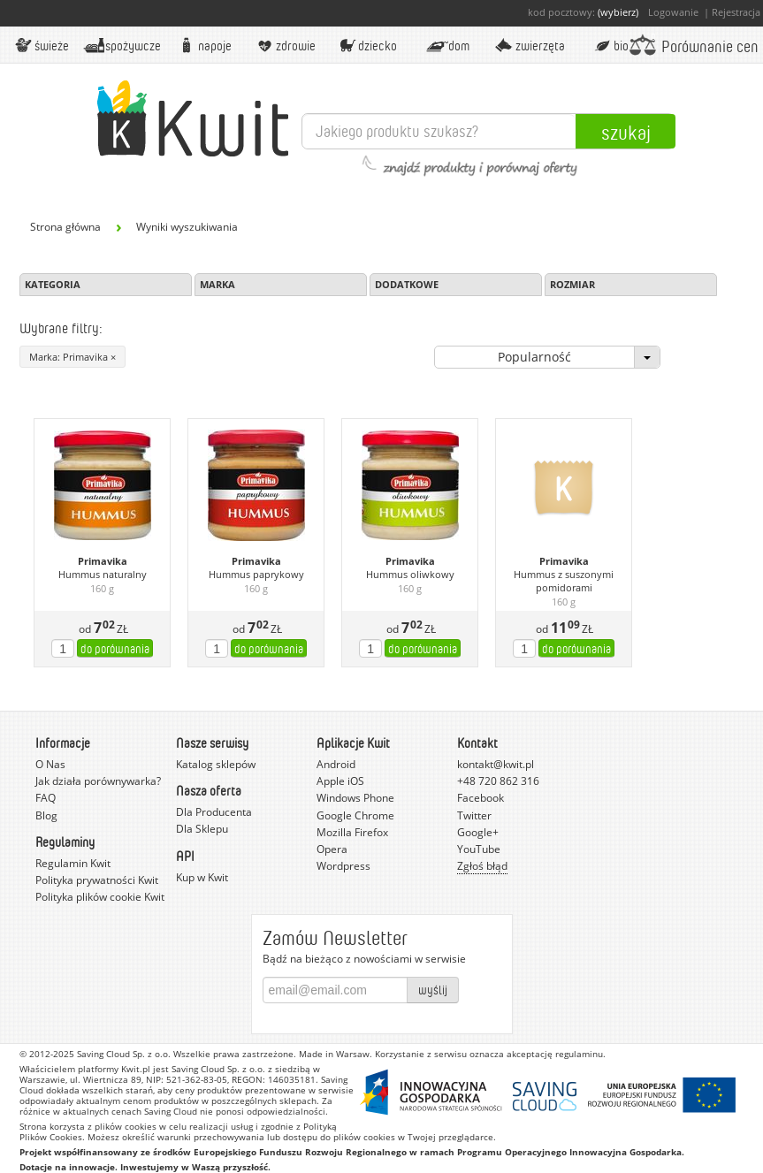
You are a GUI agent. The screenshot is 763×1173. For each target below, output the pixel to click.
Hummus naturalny (102, 574)
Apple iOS (340, 780)
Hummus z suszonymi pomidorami (564, 581)
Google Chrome (355, 815)
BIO (610, 45)
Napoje (203, 45)
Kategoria (52, 284)
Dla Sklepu (202, 828)
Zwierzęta (528, 45)
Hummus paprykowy (256, 574)
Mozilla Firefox (352, 832)
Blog (46, 815)
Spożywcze (122, 45)
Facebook (480, 797)
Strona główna (65, 226)
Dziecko (366, 45)
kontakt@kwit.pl (495, 764)
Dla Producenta (214, 811)
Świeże (41, 45)
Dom (447, 45)
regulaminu (579, 1053)
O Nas (50, 764)
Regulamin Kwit (73, 863)
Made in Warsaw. (335, 1053)
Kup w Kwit (202, 877)
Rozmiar (572, 284)
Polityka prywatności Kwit (96, 879)
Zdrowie (285, 45)
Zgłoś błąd (482, 865)
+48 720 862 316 (498, 780)
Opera (332, 849)
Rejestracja (736, 12)
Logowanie (673, 12)
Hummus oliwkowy (410, 574)
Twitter (474, 815)
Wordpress (343, 865)
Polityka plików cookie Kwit (99, 896)
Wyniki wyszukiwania (187, 226)
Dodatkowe (407, 284)
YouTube (478, 849)
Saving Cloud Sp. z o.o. (124, 1053)
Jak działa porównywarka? (98, 780)
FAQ (45, 797)
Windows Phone (355, 797)
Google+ (478, 832)
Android (336, 764)
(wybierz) (618, 12)
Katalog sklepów (216, 764)
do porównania (114, 648)
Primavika (102, 561)
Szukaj (626, 131)
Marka (217, 284)
